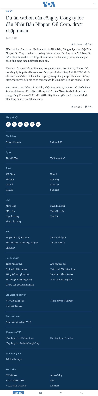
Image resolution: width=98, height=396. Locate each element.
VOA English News (15, 380)
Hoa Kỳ (9, 189)
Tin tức (9, 11)
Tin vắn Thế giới (58, 237)
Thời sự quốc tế (57, 158)
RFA (52, 380)
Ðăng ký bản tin (13, 142)
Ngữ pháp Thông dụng (16, 269)
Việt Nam (10, 174)
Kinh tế (53, 174)
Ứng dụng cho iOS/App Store (19, 338)
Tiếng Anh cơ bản (14, 263)
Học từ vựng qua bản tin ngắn (20, 284)
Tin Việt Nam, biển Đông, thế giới (22, 242)
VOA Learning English (61, 279)
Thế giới (10, 179)
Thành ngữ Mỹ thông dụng (62, 269)
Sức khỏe (54, 189)
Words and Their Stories (61, 274)
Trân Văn (54, 216)
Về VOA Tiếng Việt (15, 300)
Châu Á (9, 184)
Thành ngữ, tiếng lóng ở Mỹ (19, 279)
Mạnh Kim (11, 205)
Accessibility (56, 375)
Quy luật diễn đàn (14, 306)
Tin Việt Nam (12, 158)
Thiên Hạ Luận (57, 211)
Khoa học (54, 184)
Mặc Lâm (10, 211)
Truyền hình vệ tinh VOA (18, 237)
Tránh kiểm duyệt (14, 359)
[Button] (76, 44)
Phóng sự (10, 247)
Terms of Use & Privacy (61, 300)
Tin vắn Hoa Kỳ (57, 242)
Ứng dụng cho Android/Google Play (22, 343)
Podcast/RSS (56, 142)
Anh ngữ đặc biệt (58, 263)
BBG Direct (11, 375)
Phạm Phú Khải (57, 205)
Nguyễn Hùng (12, 216)
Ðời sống (54, 179)
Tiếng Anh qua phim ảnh (17, 274)
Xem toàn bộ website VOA (18, 322)
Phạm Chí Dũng (13, 221)
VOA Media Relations (16, 385)
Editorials (54, 385)
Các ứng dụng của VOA (61, 338)
